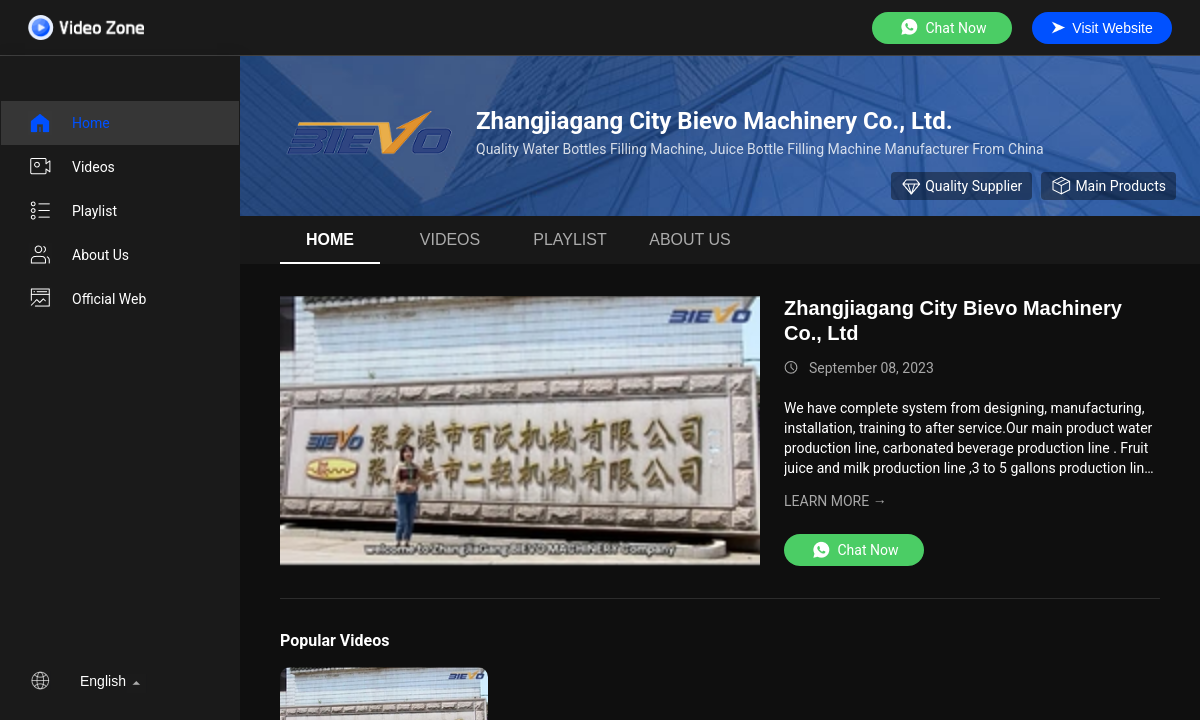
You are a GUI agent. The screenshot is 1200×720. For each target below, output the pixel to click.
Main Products (1108, 186)
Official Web (87, 299)
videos (71, 167)
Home (69, 123)
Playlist (72, 211)
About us (78, 255)
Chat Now (942, 27)
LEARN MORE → (835, 501)
